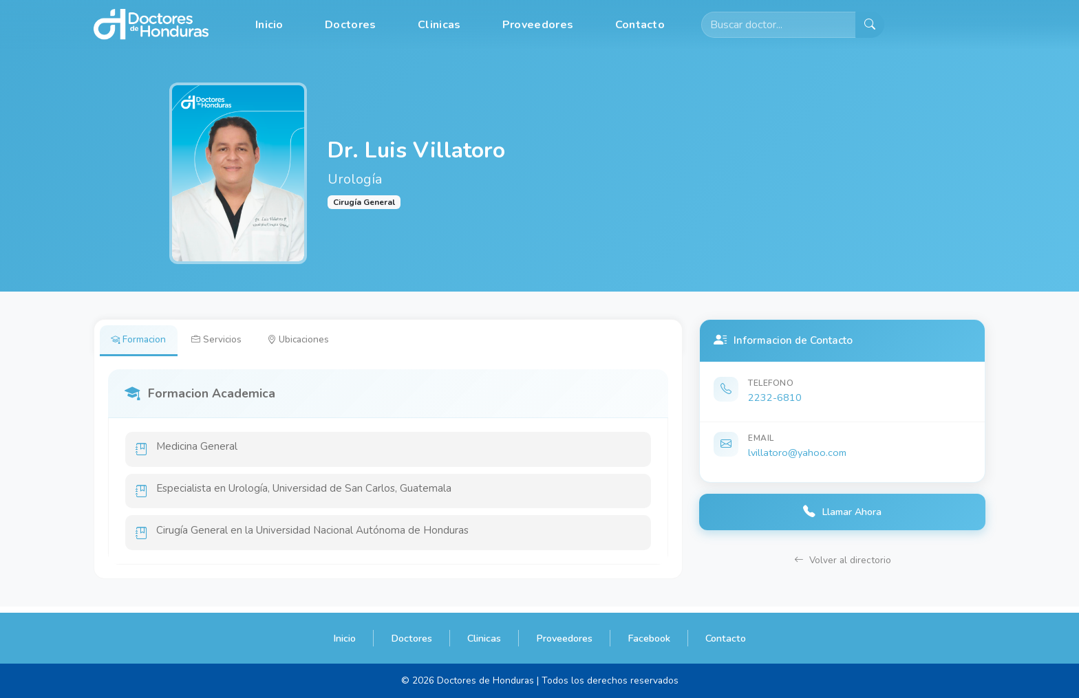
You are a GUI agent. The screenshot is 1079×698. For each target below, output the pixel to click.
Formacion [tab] (140, 340)
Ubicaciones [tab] (308, 340)
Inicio (269, 24)
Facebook (649, 638)
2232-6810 (775, 397)
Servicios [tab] (222, 340)
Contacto (640, 24)
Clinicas (439, 24)
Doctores (350, 24)
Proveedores (537, 24)
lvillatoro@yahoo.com (797, 452)
